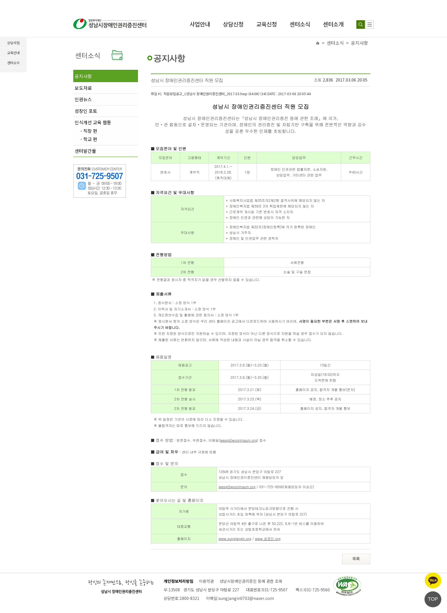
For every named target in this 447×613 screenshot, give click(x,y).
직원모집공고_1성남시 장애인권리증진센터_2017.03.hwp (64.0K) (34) (237, 93)
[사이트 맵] (369, 24)
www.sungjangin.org (235, 538)
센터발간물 (85, 150)
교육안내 (13, 52)
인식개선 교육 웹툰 (93, 122)
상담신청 (233, 24)
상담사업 (13, 42)
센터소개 (333, 24)
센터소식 (300, 24)
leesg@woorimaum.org (238, 440)
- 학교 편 (88, 139)
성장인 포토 (86, 110)
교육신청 (266, 24)
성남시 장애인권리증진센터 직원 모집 (187, 80)
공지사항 (83, 76)
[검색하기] (360, 24)
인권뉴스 (83, 99)
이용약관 (206, 581)
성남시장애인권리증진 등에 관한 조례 (251, 581)
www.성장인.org (268, 538)
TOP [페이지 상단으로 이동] (433, 599)
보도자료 (83, 87)
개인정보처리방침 (178, 581)
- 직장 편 (88, 131)
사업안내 (200, 24)
